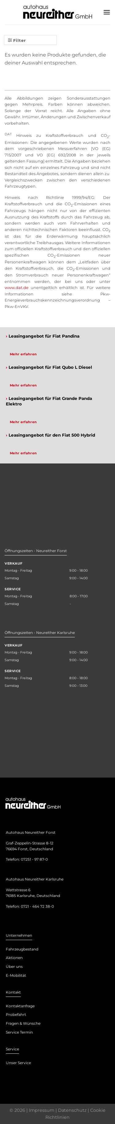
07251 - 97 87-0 (34, 859)
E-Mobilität (16, 975)
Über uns (14, 966)
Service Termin (19, 1032)
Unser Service (18, 1062)
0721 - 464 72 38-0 (37, 906)
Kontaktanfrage (20, 1006)
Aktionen (14, 957)
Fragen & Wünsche (23, 1023)
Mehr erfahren (23, 354)
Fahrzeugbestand (22, 949)
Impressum (41, 1110)
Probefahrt (16, 1014)
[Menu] (106, 12)
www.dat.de (17, 287)
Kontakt (13, 992)
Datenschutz (72, 1110)
